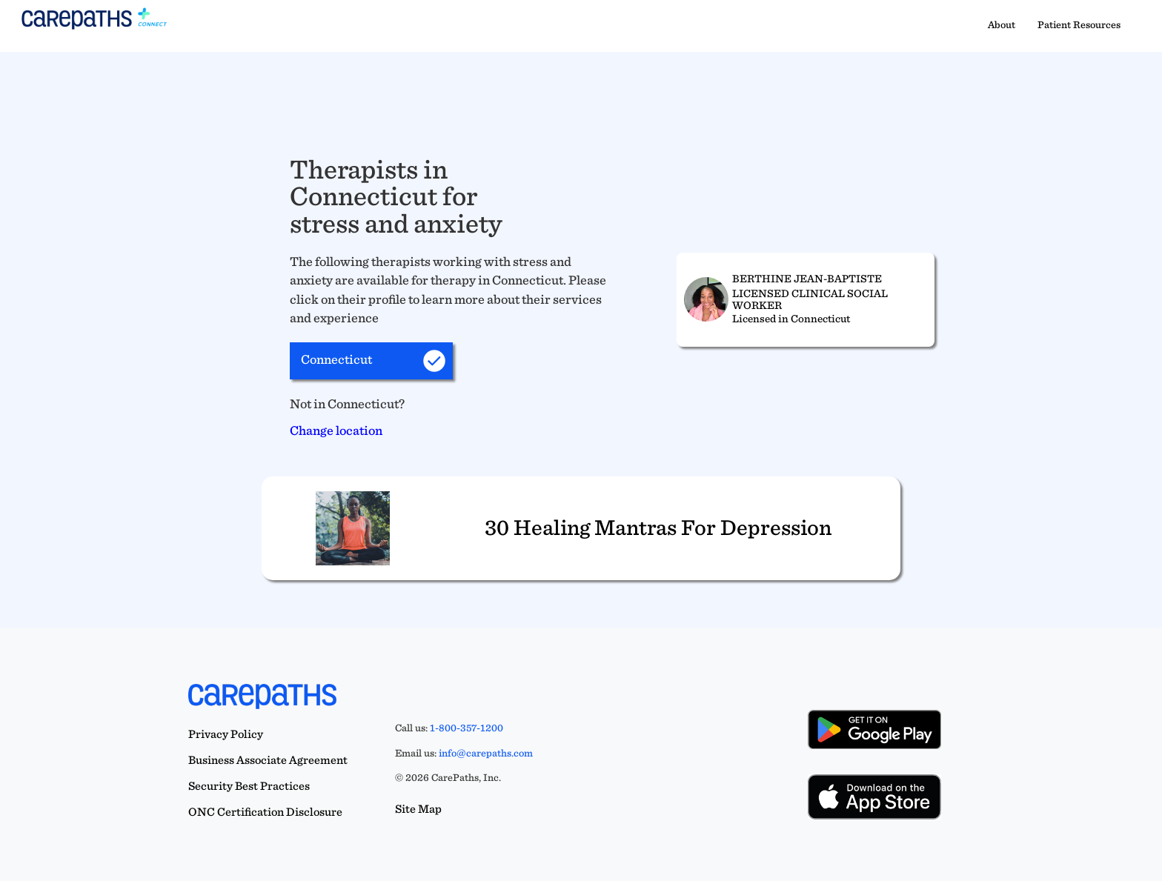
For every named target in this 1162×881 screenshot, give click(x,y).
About (1001, 24)
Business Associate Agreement (268, 760)
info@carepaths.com (486, 753)
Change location (336, 430)
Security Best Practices (249, 786)
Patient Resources (1079, 24)
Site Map (418, 809)
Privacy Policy (225, 734)
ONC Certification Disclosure (265, 812)
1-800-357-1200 (466, 728)
